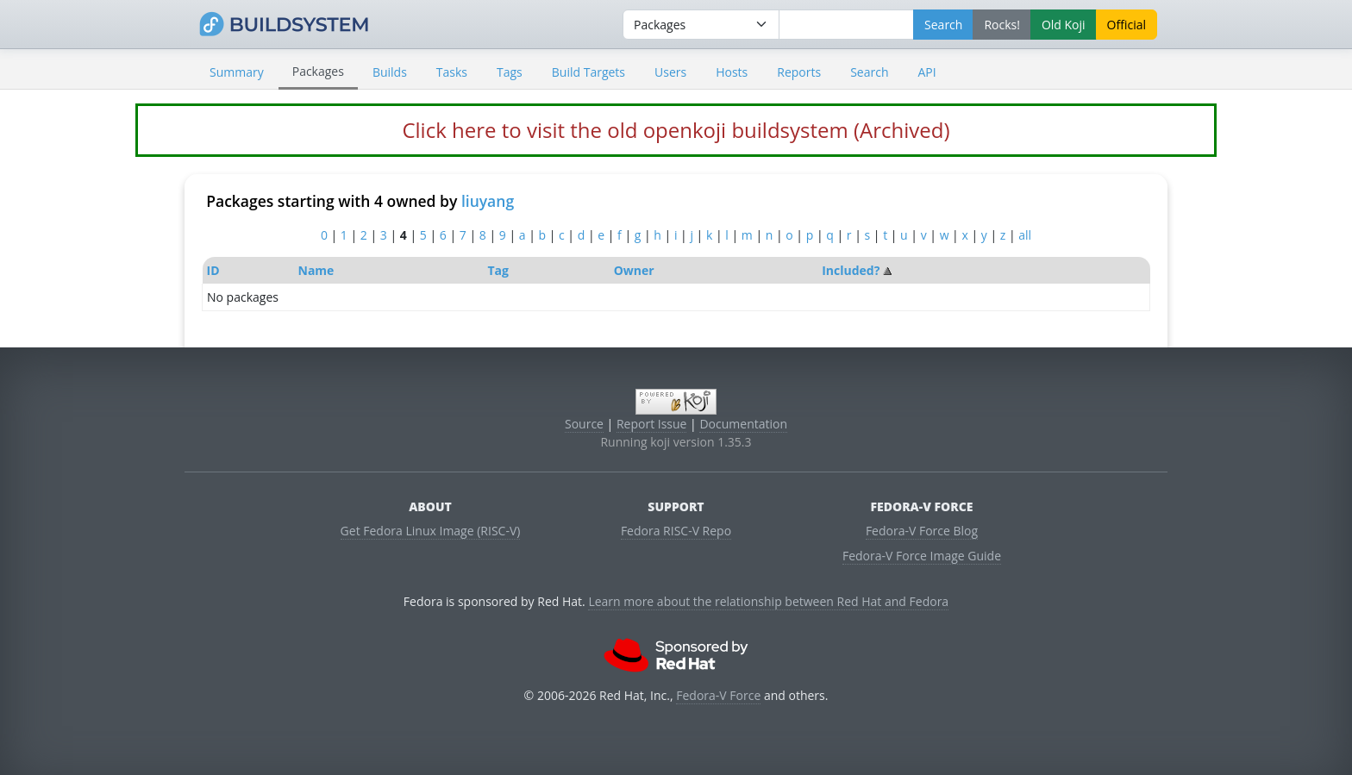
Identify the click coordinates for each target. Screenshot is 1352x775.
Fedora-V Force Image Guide (921, 555)
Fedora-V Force (718, 695)
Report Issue (652, 424)
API (926, 72)
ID (213, 270)
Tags (510, 72)
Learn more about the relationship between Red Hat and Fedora (768, 601)
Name (316, 270)
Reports (799, 72)
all (1024, 235)
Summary (237, 72)
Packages (318, 71)
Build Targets (588, 72)
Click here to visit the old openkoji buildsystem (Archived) (675, 130)
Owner (634, 270)
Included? (850, 270)
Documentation (743, 424)
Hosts (732, 72)
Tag (497, 270)
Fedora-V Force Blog (922, 530)
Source (584, 424)
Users (670, 72)
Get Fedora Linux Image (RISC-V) (431, 530)
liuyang (487, 201)
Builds (389, 72)
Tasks (451, 72)
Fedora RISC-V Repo (676, 530)
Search (869, 72)
